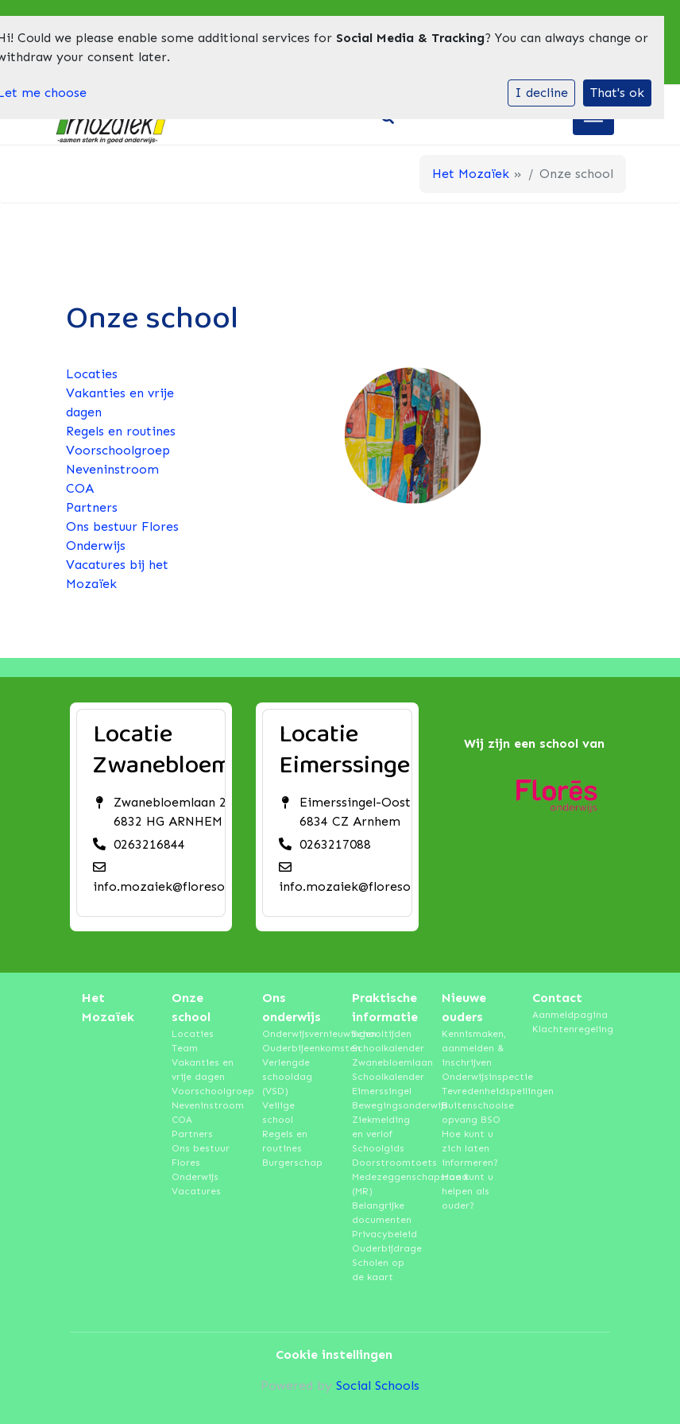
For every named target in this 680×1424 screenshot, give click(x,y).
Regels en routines (121, 431)
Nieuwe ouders (464, 1007)
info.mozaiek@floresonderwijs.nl (190, 886)
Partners (92, 507)
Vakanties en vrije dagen (203, 1069)
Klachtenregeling (565, 1029)
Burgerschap (292, 1162)
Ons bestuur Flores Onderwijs (201, 1162)
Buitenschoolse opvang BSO (475, 1112)
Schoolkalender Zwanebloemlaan (385, 1055)
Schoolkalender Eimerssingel (385, 1084)
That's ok (617, 92)
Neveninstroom (112, 469)
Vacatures (196, 1191)
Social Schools (377, 1385)
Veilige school (278, 1112)
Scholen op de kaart (378, 1270)
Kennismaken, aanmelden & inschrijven (474, 1048)
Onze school (191, 1007)
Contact (557, 997)
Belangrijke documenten (381, 1212)
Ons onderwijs (291, 1007)
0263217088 (335, 844)
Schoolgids (378, 1148)
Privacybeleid (384, 1234)
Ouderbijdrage (385, 1248)
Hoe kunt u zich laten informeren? (470, 1148)
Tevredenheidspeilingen (475, 1091)
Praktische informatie (385, 1007)
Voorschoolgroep (118, 450)
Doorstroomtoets (385, 1162)
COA (80, 488)
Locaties (92, 373)
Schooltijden (381, 1033)
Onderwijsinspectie (475, 1076)
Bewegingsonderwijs (385, 1105)
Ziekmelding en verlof (381, 1127)
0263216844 (149, 844)
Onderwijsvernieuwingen (295, 1033)
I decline (541, 92)
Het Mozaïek (470, 173)
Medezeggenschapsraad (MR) (385, 1184)
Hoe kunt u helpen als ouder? (467, 1191)
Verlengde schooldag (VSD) (287, 1077)
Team (185, 1048)
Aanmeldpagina (565, 1014)
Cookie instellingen (334, 1354)
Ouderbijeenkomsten (295, 1048)
